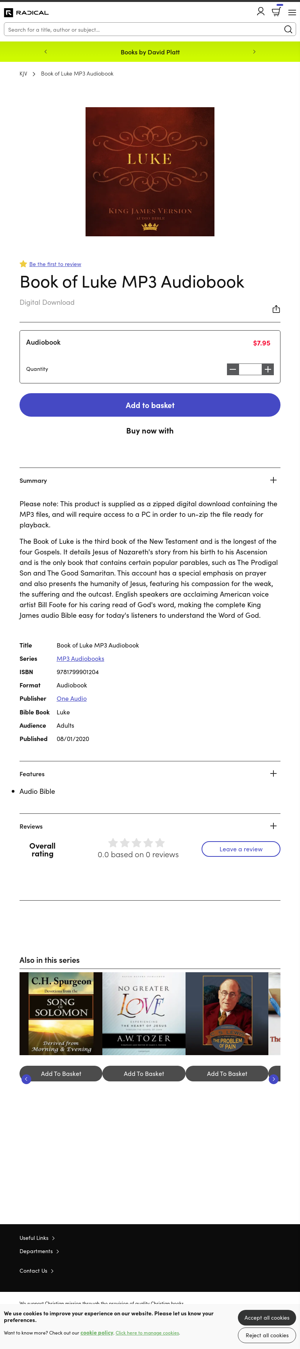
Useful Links (34, 1238)
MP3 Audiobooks (80, 658)
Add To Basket (61, 1073)
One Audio (72, 698)
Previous (46, 52)
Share (276, 309)
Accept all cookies (267, 1317)
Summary (33, 480)
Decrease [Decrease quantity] (231, 369)
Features (32, 774)
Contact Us (33, 1271)
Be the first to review (55, 264)
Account (261, 11)
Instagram (276, 1271)
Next (254, 52)
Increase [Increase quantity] (270, 369)
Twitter (248, 1271)
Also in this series (50, 959)
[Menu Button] (292, 12)
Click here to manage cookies (147, 1332)
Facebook (263, 1271)
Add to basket (150, 404)
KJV (23, 73)
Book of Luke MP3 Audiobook (77, 73)
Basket (279, 9)
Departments (36, 1251)
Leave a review (241, 849)
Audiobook (43, 342)
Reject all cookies (267, 1335)
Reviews (31, 826)
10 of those (26, 13)
